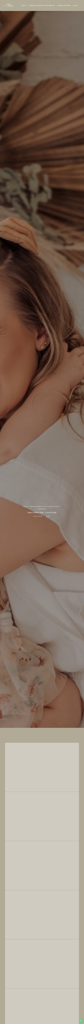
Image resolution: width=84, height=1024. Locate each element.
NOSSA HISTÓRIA (64, 5)
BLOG (75, 5)
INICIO (23, 5)
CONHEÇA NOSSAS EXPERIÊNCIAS (42, 5)
